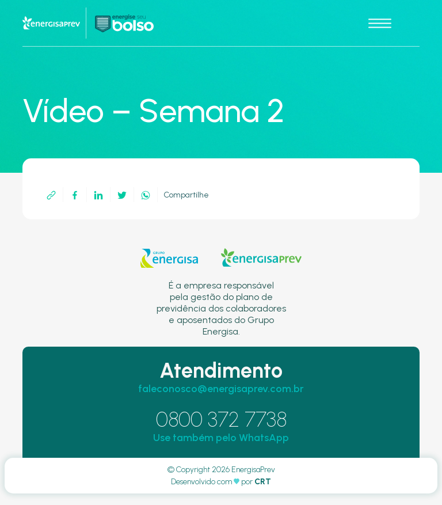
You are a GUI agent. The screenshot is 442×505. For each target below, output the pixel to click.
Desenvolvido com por (221, 482)
